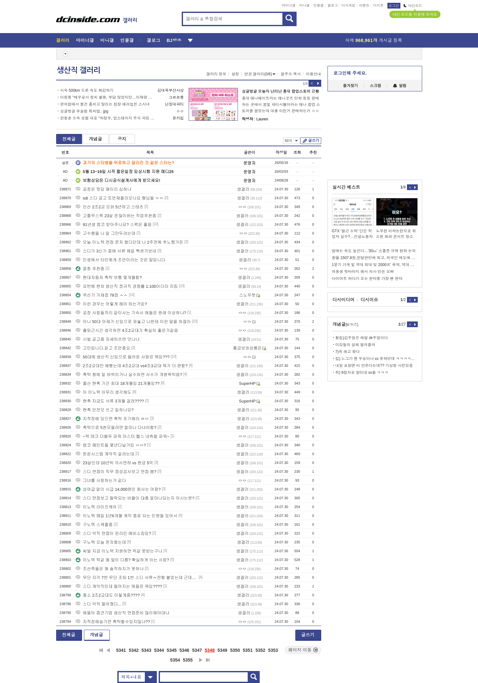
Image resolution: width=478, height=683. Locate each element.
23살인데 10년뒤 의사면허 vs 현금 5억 (114, 462)
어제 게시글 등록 (373, 40)
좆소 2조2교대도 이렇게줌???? (108, 595)
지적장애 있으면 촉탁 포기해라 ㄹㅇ (112, 418)
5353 (273, 650)
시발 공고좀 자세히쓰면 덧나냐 (107, 339)
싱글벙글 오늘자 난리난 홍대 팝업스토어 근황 (280, 91)
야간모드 (413, 6)
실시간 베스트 (346, 187)
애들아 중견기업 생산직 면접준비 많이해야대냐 (122, 613)
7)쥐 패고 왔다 (347, 352)
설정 (235, 74)
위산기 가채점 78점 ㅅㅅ (101, 295)
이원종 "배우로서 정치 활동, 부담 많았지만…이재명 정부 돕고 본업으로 (107, 97)
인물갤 (318, 5)
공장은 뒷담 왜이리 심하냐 (103, 189)
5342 (134, 650)
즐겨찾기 (350, 86)
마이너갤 (289, 5)
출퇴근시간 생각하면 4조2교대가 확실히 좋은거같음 (127, 330)
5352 (260, 650)
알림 (399, 86)
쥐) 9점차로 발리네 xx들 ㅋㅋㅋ (361, 372)
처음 (101, 650)
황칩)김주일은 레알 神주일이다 (361, 338)
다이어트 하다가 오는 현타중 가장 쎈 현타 (367, 278)
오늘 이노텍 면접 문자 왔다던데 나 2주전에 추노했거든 (129, 242)
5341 (121, 650)
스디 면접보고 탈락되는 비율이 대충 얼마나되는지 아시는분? (135, 498)
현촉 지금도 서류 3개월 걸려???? (110, 401)
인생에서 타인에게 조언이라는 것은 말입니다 (120, 260)
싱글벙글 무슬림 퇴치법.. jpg (84, 111)
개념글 (95, 139)
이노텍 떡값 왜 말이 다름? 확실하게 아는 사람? (122, 560)
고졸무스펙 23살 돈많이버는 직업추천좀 (116, 215)
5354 (175, 660)
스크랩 (375, 86)
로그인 (394, 6)
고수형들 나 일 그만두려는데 (105, 233)
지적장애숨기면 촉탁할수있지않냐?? (113, 621)
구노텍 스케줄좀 (94, 524)
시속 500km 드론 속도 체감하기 (87, 90)
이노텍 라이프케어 (96, 507)
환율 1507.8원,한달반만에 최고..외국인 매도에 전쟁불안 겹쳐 (375, 258)
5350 (235, 650)
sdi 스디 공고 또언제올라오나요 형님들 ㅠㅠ (119, 198)
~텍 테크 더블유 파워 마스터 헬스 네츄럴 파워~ (122, 436)
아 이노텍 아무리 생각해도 (103, 392)
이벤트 (364, 5)
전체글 (69, 139)
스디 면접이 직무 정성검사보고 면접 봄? (116, 471)
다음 (201, 660)
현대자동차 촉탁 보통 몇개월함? (109, 277)
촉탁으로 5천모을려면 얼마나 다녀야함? (116, 427)
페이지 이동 (303, 649)
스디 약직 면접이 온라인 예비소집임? (113, 533)
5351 (248, 650)
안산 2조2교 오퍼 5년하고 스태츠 (109, 207)
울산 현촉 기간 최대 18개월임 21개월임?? (117, 383)
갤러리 (63, 40)
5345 (172, 650)
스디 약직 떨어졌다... (98, 604)
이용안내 (313, 74)
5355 (188, 660)
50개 (291, 140)
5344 (159, 650)
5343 (146, 650)
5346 (184, 650)
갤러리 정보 (216, 74)
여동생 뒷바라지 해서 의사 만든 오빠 (363, 271)
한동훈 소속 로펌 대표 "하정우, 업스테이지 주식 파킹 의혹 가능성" (107, 118)
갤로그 (333, 5)
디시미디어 (344, 299)
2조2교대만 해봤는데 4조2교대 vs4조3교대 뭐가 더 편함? (131, 365)
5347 (197, 650)
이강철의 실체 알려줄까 (355, 345)
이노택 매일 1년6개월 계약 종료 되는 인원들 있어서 (126, 515)
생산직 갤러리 (78, 70)
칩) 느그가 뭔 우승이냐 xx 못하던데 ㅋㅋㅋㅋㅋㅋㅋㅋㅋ (376, 358)
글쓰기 (313, 140)
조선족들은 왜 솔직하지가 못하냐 (110, 568)
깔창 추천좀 (90, 268)
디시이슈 (369, 299)
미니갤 (304, 5)
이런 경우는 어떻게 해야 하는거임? (111, 304)
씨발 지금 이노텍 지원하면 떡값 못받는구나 (119, 551)
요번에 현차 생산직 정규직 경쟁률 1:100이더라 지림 (127, 286)
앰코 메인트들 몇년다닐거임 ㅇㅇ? (111, 445)
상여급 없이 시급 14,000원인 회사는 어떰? (118, 489)
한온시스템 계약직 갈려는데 (105, 454)
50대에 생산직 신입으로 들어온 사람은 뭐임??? (122, 357)
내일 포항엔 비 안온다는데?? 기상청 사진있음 (374, 365)
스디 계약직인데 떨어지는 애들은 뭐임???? (119, 586)
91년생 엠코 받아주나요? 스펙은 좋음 (113, 224)
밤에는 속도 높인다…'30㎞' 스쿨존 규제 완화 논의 (374, 251)
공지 (122, 139)
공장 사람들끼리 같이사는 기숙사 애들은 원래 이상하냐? (131, 312)
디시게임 (348, 5)
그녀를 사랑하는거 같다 (101, 480)
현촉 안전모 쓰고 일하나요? (104, 410)
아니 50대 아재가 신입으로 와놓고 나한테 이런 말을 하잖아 (133, 321)
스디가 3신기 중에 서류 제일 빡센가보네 (116, 251)
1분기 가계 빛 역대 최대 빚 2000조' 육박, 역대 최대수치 (375, 265)
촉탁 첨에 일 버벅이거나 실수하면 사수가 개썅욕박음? (129, 374)
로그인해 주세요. (350, 73)
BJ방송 (174, 40)
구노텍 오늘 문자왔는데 (101, 542)
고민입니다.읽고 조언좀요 (103, 348)
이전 (108, 650)
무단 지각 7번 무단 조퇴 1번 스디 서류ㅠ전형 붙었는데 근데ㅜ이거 (137, 577)
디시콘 (378, 5)
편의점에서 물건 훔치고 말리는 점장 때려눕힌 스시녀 (105, 104)
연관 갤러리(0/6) (259, 74)
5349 (222, 650)
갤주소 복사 (291, 74)
